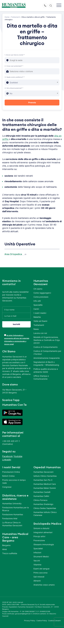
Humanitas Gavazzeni (43, 472)
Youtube (17, 456)
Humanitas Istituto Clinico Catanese (45, 513)
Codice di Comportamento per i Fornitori (47, 352)
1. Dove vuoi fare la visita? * (15, 55)
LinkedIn (6, 459)
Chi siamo (37, 289)
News (36, 329)
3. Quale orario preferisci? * (15, 77)
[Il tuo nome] (16, 309)
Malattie (37, 317)
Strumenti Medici (41, 556)
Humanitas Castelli (41, 492)
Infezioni (37, 552)
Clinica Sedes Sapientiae (44, 508)
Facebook (7, 456)
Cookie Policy (41, 621)
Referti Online (8, 476)
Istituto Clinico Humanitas (45, 476)
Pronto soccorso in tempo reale (14, 481)
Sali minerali (38, 576)
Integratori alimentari (42, 532)
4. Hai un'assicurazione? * (14, 88)
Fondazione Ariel (9, 518)
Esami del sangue (41, 568)
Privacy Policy (29, 621)
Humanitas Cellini (41, 496)
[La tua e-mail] (16, 316)
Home (7, 17)
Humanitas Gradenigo (43, 504)
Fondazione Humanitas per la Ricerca (15, 509)
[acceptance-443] (5, 335)
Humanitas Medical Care (44, 484)
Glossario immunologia (43, 544)
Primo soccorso (40, 572)
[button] (58, 5)
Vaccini (36, 560)
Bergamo (6, 545)
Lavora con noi (40, 333)
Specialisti (38, 548)
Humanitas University (12, 503)
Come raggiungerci (42, 293)
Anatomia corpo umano (44, 585)
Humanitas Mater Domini (44, 488)
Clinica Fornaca (40, 500)
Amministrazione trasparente (46, 358)
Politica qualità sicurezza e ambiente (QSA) (45, 370)
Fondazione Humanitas (12, 514)
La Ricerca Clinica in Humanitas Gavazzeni (12, 524)
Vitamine (37, 564)
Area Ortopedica (13, 254)
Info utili (37, 301)
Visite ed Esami (40, 321)
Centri (36, 309)
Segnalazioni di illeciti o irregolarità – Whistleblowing (46, 363)
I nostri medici (39, 313)
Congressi (6, 487)
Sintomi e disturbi (41, 528)
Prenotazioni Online (11, 472)
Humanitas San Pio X (42, 480)
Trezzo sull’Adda (9, 553)
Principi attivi (39, 536)
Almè (4, 549)
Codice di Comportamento (45, 347)
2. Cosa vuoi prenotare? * (14, 66)
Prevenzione (39, 540)
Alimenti (37, 581)
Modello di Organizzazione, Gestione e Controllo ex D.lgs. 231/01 (46, 340)
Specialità (37, 305)
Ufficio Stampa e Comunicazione (41, 377)
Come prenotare (40, 297)
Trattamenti (15, 17)
